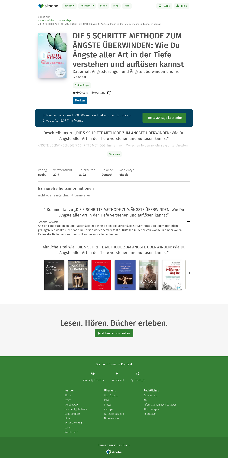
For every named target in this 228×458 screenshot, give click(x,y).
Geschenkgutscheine (76, 409)
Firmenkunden (112, 418)
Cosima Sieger (65, 20)
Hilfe (127, 5)
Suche (164, 5)
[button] (189, 272)
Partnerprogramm (114, 413)
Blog (115, 5)
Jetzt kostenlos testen (114, 333)
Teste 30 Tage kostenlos (165, 118)
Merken (80, 100)
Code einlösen (72, 413)
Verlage (108, 409)
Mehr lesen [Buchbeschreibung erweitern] (114, 154)
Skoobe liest (71, 432)
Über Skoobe (111, 395)
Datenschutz (150, 395)
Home (41, 20)
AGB (146, 400)
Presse (107, 404)
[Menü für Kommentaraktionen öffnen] (188, 222)
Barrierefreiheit (73, 422)
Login (181, 5)
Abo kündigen (151, 409)
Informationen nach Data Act (160, 404)
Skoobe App (71, 404)
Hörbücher (86, 5)
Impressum (150, 413)
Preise (103, 5)
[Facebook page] (117, 376)
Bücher (69, 5)
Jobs (106, 400)
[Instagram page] (138, 376)
